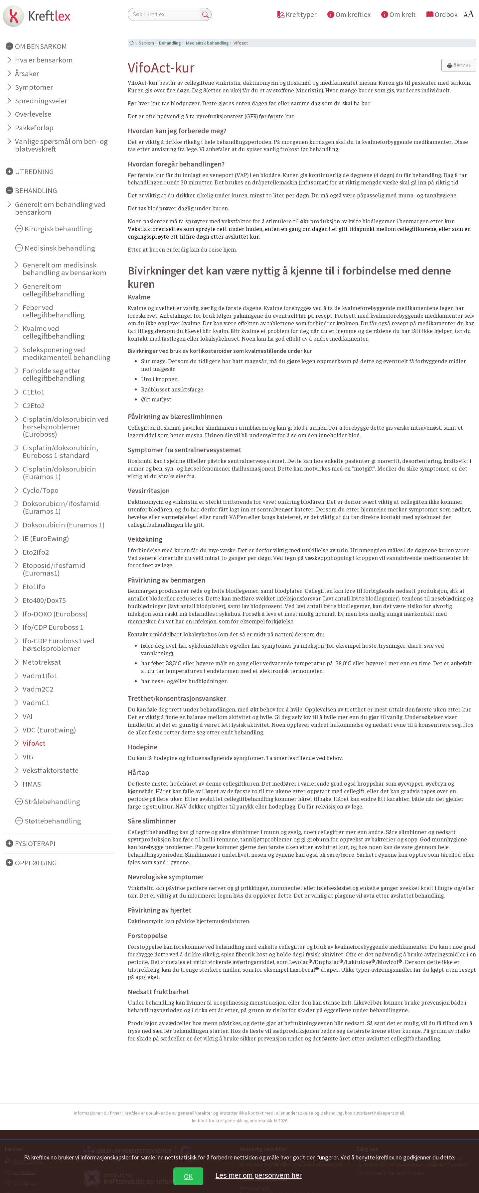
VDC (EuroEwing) (49, 729)
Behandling (170, 43)
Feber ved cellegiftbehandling (54, 311)
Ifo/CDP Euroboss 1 (53, 627)
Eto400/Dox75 (44, 600)
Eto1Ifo (34, 586)
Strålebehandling (52, 801)
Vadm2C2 (38, 689)
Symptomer (34, 87)
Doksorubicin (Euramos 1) (64, 524)
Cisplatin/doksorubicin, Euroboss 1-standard (60, 451)
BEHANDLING (36, 190)
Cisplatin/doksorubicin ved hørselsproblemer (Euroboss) (66, 426)
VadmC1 (36, 702)
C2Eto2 (34, 405)
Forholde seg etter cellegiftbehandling (54, 374)
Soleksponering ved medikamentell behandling (66, 353)
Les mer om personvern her (259, 1175)
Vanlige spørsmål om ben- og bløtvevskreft (61, 145)
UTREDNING (34, 171)
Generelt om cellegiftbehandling (54, 289)
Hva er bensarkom (44, 59)
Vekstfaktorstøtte (51, 770)
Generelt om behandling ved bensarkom (60, 208)
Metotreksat (42, 662)
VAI (28, 716)
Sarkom (146, 43)
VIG (28, 756)
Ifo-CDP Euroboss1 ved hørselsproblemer (58, 644)
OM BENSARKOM (41, 46)
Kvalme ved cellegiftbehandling (54, 332)
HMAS (32, 784)
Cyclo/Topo (41, 490)
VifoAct (34, 743)
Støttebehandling (53, 820)
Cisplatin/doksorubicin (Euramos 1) (59, 472)
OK (188, 1176)
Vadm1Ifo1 (40, 675)
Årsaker (27, 73)
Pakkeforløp (34, 127)
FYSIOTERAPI (35, 843)
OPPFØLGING (36, 862)
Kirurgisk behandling (58, 228)
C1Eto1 (34, 391)
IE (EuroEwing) (46, 538)
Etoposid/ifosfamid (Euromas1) (54, 569)
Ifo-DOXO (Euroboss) (55, 613)
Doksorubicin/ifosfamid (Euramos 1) (61, 507)
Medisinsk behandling (60, 248)
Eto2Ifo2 (36, 552)
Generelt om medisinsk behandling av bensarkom (64, 268)
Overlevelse (33, 114)
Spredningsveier (41, 100)
